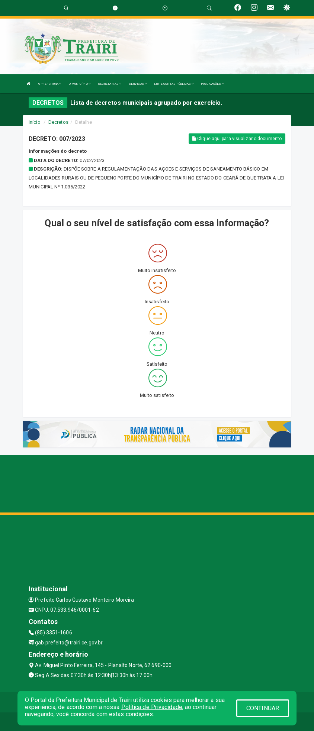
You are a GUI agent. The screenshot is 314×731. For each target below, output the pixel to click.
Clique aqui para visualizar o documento (237, 138)
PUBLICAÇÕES (212, 83)
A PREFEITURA (49, 83)
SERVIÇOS (138, 83)
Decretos (58, 122)
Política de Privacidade (151, 707)
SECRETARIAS (109, 83)
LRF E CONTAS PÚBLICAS (173, 83)
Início (35, 122)
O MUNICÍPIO (79, 83)
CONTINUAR (262, 708)
